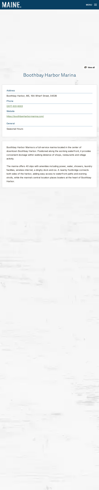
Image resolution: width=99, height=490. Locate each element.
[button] (49, 40)
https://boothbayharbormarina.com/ (25, 116)
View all (91, 67)
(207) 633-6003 (15, 106)
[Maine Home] (11, 5)
